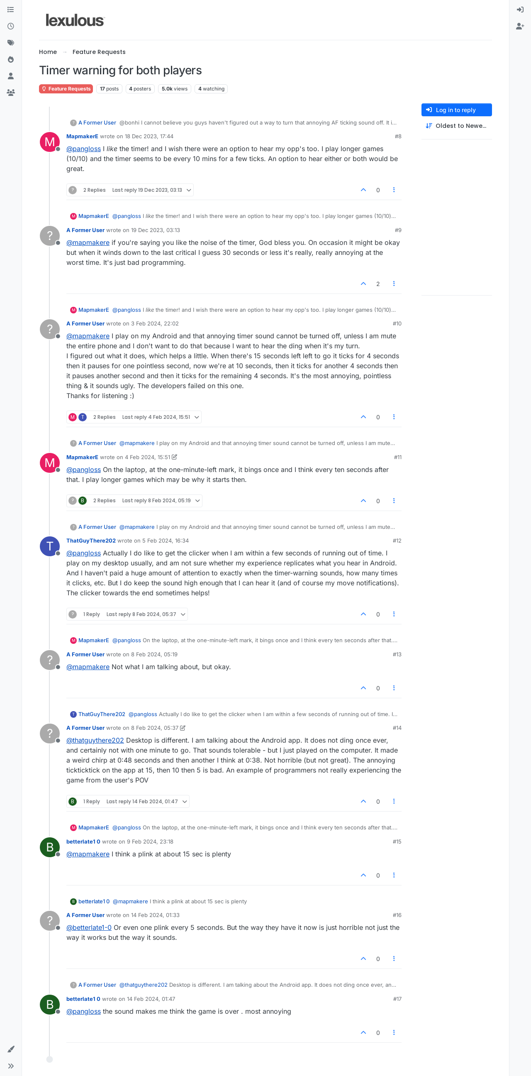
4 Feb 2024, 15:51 (147, 457)
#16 (397, 915)
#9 (398, 230)
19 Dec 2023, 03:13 (155, 230)
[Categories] (10, 10)
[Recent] (10, 26)
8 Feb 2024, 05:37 (154, 727)
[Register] (520, 26)
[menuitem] (520, 10)
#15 (397, 841)
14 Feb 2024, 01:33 (155, 915)
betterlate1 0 (83, 841)
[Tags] (10, 43)
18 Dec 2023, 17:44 (149, 136)
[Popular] (10, 59)
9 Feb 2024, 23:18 (150, 841)
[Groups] (10, 93)
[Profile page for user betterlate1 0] (50, 847)
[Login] (520, 10)
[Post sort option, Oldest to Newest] (456, 126)
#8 (398, 136)
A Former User (97, 122)
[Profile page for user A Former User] (50, 236)
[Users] (10, 76)
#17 (397, 998)
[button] (10, 1049)
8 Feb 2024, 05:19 (154, 654)
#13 (397, 654)
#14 (397, 727)
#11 (398, 457)
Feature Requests (66, 89)
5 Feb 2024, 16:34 (165, 540)
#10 (397, 323)
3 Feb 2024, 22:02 (155, 323)
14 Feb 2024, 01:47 (151, 998)
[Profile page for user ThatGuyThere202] (50, 546)
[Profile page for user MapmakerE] (50, 142)
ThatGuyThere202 (91, 540)
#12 (397, 540)
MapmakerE (82, 136)
